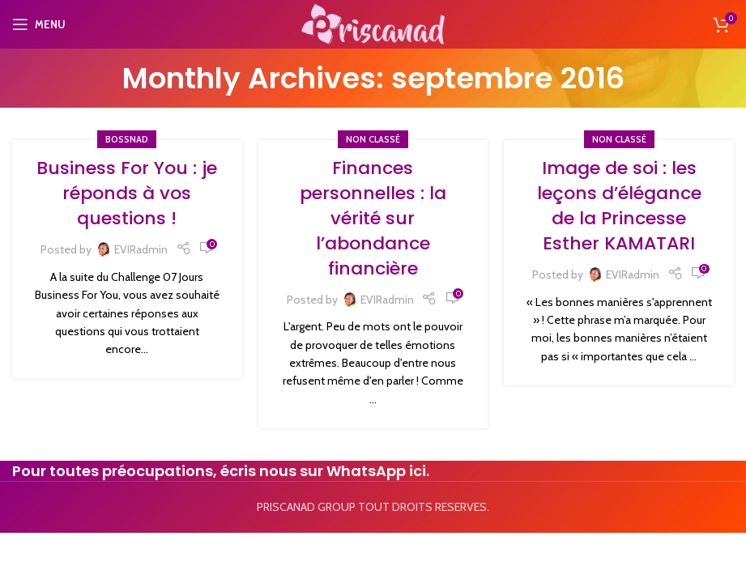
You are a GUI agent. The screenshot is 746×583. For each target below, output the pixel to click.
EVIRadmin (141, 249)
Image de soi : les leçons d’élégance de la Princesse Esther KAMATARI (619, 205)
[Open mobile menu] (39, 24)
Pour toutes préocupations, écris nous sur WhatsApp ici (219, 471)
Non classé (373, 139)
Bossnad (126, 139)
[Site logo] (372, 22)
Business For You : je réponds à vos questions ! (126, 193)
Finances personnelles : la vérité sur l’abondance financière (373, 217)
